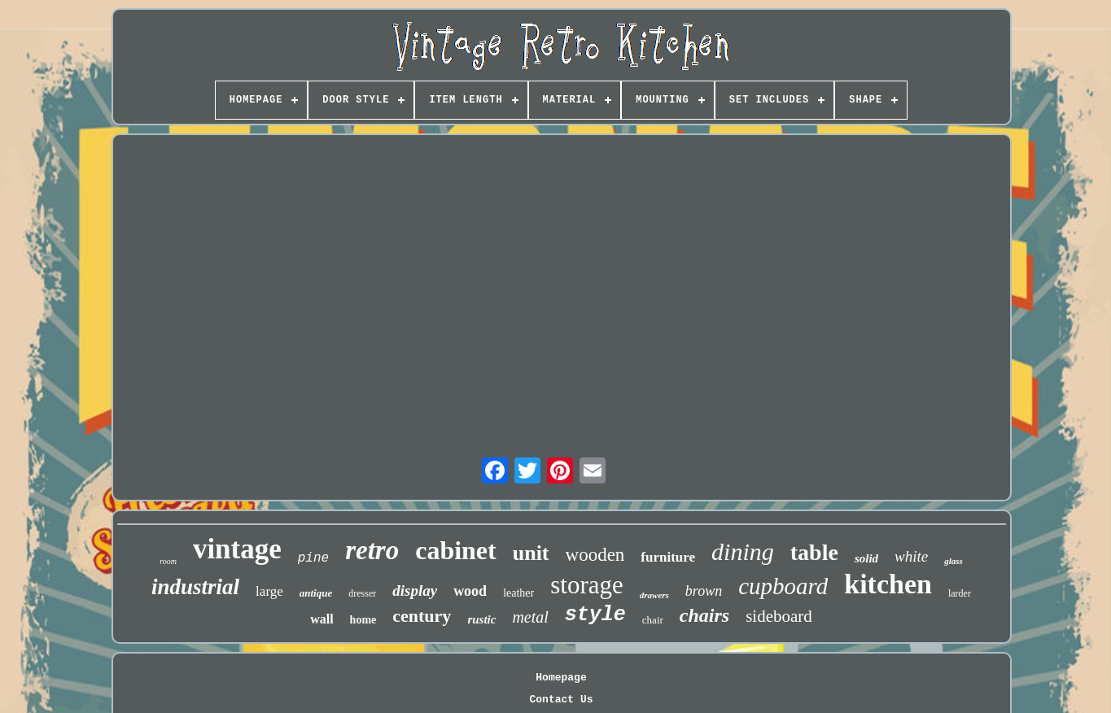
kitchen (888, 584)
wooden (595, 555)
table (814, 552)
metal (530, 617)
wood (470, 591)
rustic (481, 619)
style (595, 615)
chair (652, 620)
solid (866, 558)
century (421, 616)
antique (316, 593)
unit (531, 553)
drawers (654, 595)
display (414, 590)
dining (742, 551)
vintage (237, 549)
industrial (195, 587)
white (911, 556)
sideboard (779, 616)
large (269, 591)
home (363, 620)
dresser (362, 593)
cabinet (455, 550)
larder (959, 593)
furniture (668, 557)
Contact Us (561, 699)
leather (518, 593)
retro (372, 550)
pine (313, 558)
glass (953, 561)
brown (703, 591)
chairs (704, 615)
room (168, 561)
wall (321, 619)
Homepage (561, 677)
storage (586, 585)
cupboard (783, 586)
